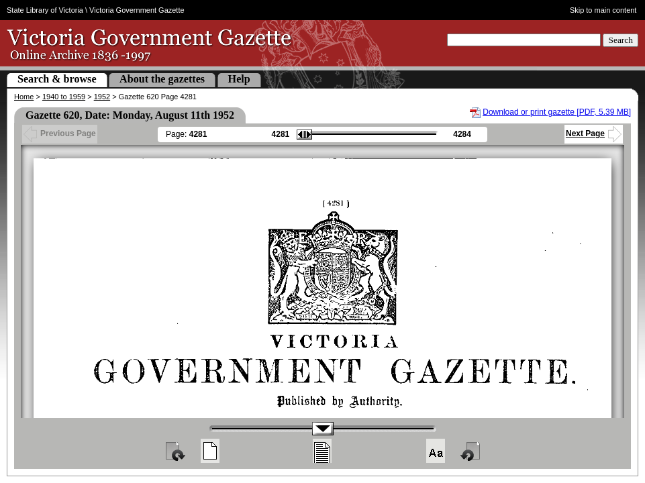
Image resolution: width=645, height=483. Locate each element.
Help (239, 79)
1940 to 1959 (63, 97)
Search (620, 40)
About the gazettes (162, 79)
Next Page (594, 133)
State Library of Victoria (45, 10)
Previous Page (59, 133)
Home (24, 97)
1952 (102, 97)
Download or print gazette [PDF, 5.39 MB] (557, 112)
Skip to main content (603, 10)
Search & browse (57, 79)
